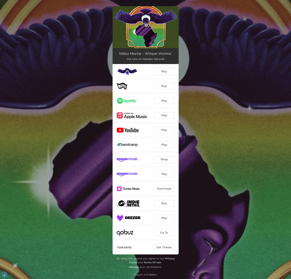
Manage (134, 266)
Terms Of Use (152, 262)
